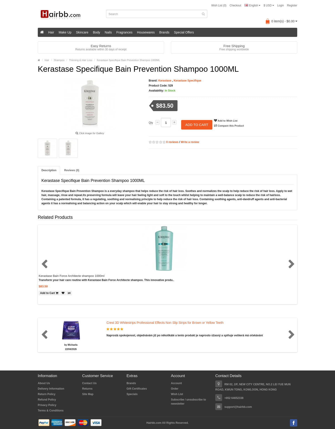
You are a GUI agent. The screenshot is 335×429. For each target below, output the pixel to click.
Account (176, 383)
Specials (132, 394)
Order (174, 388)
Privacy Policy (47, 405)
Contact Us (89, 383)
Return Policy (46, 394)
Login (280, 5)
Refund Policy (47, 399)
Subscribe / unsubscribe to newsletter (188, 401)
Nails (108, 32)
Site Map (87, 394)
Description (48, 170)
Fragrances (124, 32)
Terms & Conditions (50, 410)
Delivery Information (51, 388)
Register (292, 5)
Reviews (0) (71, 170)
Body (96, 32)
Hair (51, 32)
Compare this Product (232, 125)
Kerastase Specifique (187, 80)
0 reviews (172, 138)
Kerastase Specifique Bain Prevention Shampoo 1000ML (128, 60)
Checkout (235, 5)
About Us (44, 383)
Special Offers (184, 32)
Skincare (82, 32)
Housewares (146, 32)
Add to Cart (196, 123)
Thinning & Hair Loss (80, 60)
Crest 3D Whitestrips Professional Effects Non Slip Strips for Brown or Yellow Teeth (165, 322)
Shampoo (59, 60)
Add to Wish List (229, 120)
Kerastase (164, 80)
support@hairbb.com (238, 407)
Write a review (190, 138)
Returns (87, 388)
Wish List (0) (218, 5)
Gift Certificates (137, 388)
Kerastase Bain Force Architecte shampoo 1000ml (71, 276)
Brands (164, 32)
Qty (151, 122)
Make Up (65, 32)
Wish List (177, 394)
